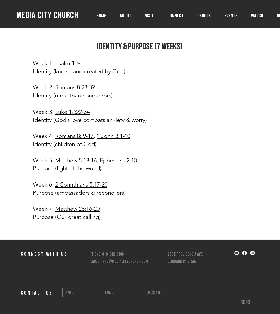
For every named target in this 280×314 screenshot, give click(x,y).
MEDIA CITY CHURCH (48, 15)
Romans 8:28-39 (75, 87)
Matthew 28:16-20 (77, 208)
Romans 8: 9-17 (74, 136)
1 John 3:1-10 (113, 136)
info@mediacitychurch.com (124, 261)
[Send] (245, 302)
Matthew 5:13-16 (76, 160)
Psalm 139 (67, 63)
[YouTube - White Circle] (236, 253)
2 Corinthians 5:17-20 (81, 184)
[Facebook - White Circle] (244, 253)
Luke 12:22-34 (72, 111)
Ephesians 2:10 (118, 160)
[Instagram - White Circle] (252, 253)
